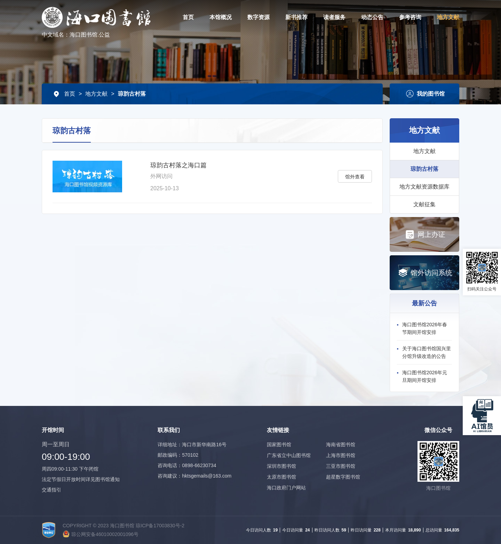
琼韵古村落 (132, 94)
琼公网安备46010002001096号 (104, 534)
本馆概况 (220, 17)
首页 (188, 17)
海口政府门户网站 (286, 487)
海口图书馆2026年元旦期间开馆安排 (424, 376)
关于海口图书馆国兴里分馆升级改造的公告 (426, 352)
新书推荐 (296, 17)
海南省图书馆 (340, 444)
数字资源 (258, 17)
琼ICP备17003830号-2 (160, 525)
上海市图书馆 (340, 455)
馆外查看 (355, 176)
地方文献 (448, 17)
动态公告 (372, 17)
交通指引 (51, 490)
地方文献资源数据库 (424, 187)
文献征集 (424, 204)
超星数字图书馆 (343, 477)
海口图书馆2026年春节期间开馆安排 (424, 328)
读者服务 (334, 17)
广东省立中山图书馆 (289, 455)
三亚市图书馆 (340, 466)
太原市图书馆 (281, 477)
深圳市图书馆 (281, 466)
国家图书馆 (279, 444)
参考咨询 (410, 17)
